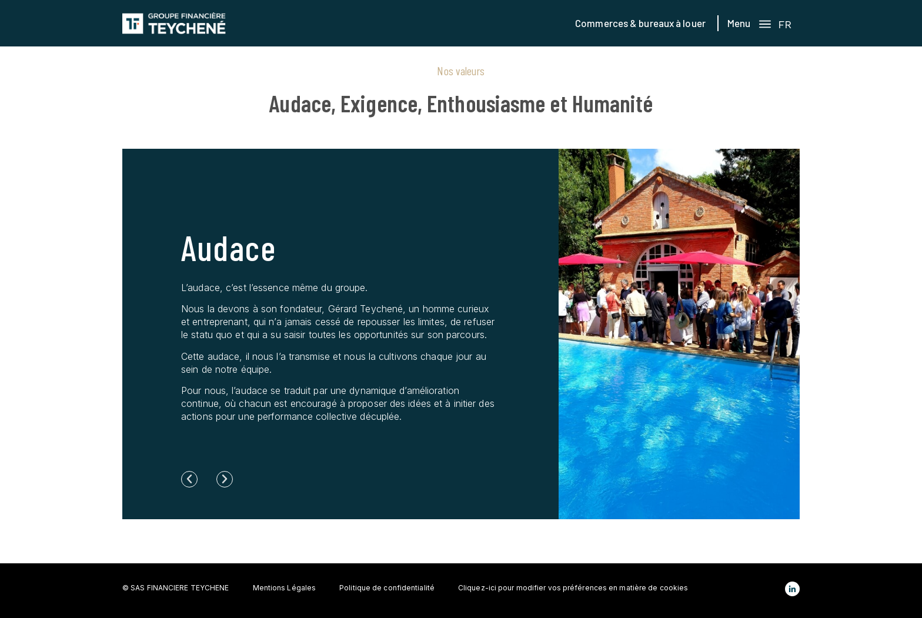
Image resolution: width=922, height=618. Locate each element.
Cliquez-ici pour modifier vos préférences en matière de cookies (573, 587)
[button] (189, 479)
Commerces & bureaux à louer (640, 23)
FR (784, 24)
